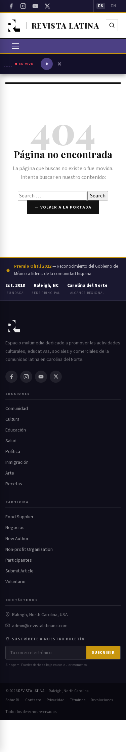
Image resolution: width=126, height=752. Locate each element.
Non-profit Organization (29, 549)
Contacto (33, 700)
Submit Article (19, 571)
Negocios (15, 527)
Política (12, 451)
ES (100, 6)
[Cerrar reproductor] (59, 64)
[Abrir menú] (15, 46)
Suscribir (103, 652)
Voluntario (15, 581)
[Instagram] (23, 6)
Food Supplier (19, 517)
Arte (9, 473)
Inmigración (17, 462)
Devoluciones (102, 700)
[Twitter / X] (47, 6)
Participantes (18, 560)
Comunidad (16, 408)
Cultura (12, 419)
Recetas (13, 484)
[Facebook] (11, 6)
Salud (10, 441)
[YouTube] (35, 6)
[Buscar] (112, 25)
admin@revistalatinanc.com (40, 626)
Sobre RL (12, 700)
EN (113, 6)
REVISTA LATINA (31, 691)
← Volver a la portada (63, 207)
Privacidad (56, 700)
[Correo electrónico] (46, 652)
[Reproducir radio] (47, 64)
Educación (15, 430)
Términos (77, 700)
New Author (17, 538)
